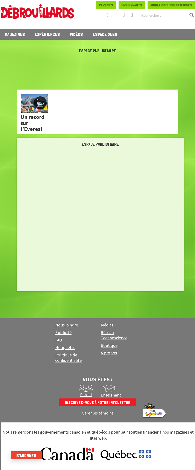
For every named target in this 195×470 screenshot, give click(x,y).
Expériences (47, 34)
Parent (86, 395)
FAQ (58, 340)
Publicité (63, 333)
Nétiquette (65, 348)
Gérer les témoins (97, 413)
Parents (106, 5)
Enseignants (131, 5)
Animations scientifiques (171, 5)
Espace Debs (105, 34)
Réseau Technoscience (114, 335)
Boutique (109, 346)
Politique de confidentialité (68, 358)
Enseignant (111, 395)
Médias (107, 325)
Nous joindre (66, 325)
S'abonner (26, 455)
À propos (109, 353)
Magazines (15, 34)
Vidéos (76, 34)
